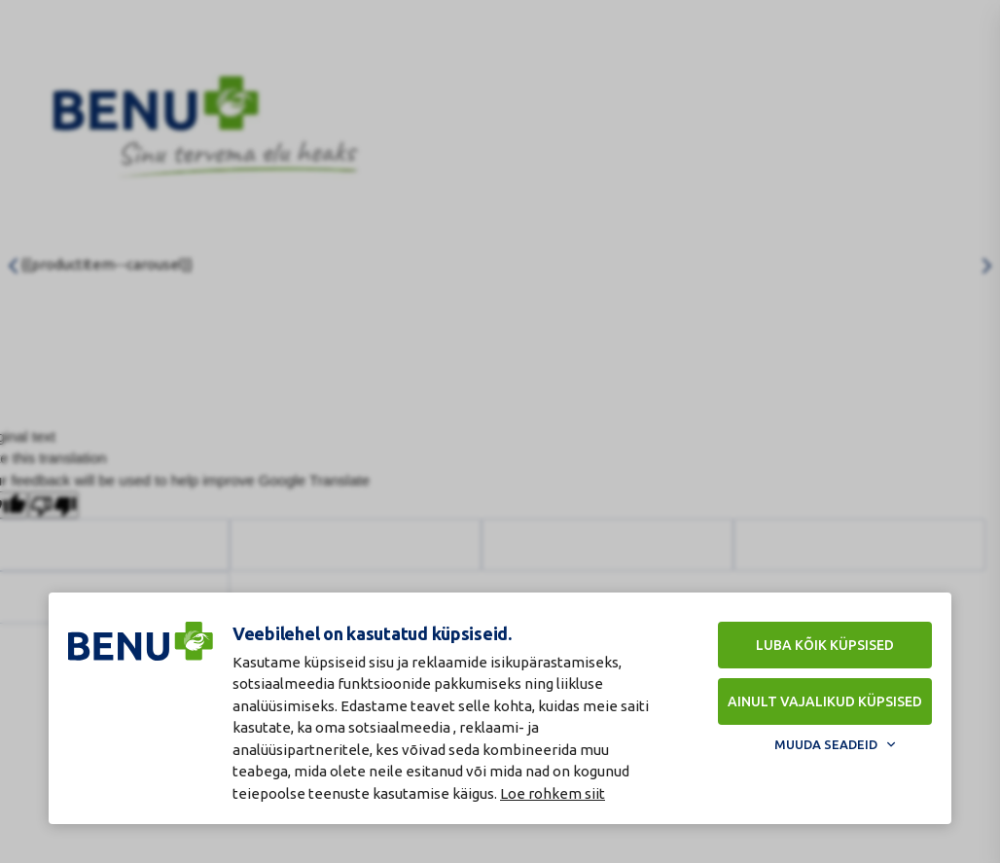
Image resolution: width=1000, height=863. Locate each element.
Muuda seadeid (825, 744)
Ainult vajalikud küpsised (825, 701)
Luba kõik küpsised (825, 645)
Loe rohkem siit (552, 793)
